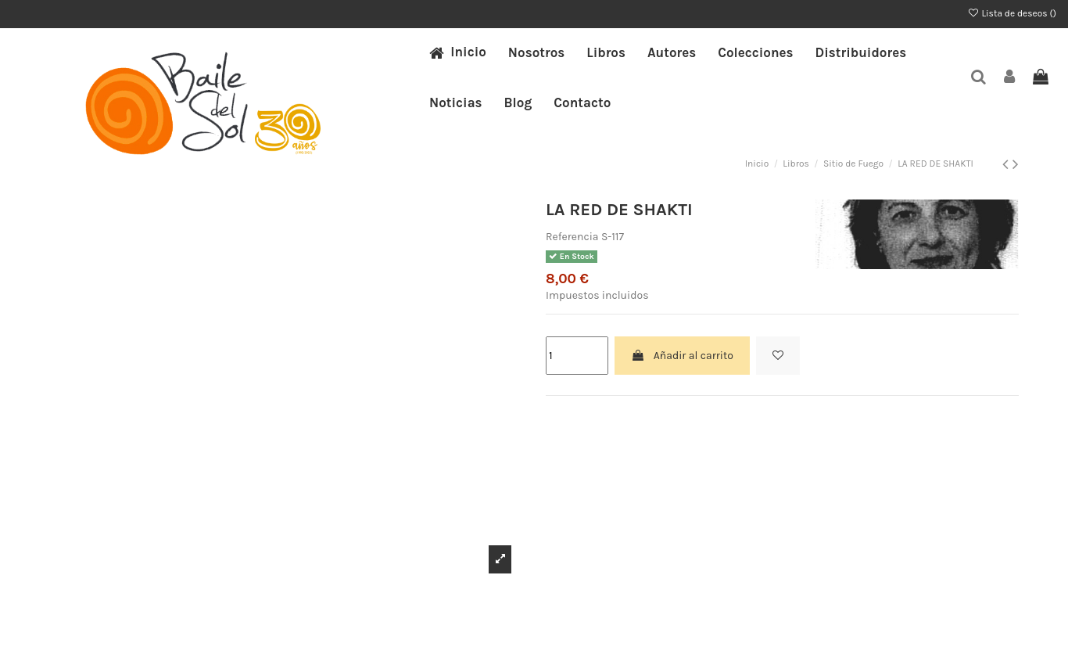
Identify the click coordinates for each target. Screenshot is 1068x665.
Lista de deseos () (1011, 13)
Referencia (572, 236)
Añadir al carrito (682, 355)
